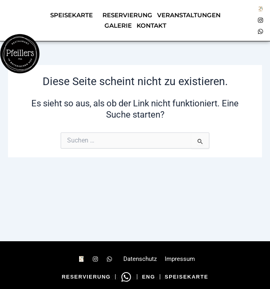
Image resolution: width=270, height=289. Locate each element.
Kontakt (151, 25)
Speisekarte (71, 15)
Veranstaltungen (189, 15)
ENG (148, 277)
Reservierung (86, 277)
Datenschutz (140, 259)
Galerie (118, 25)
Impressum (180, 259)
